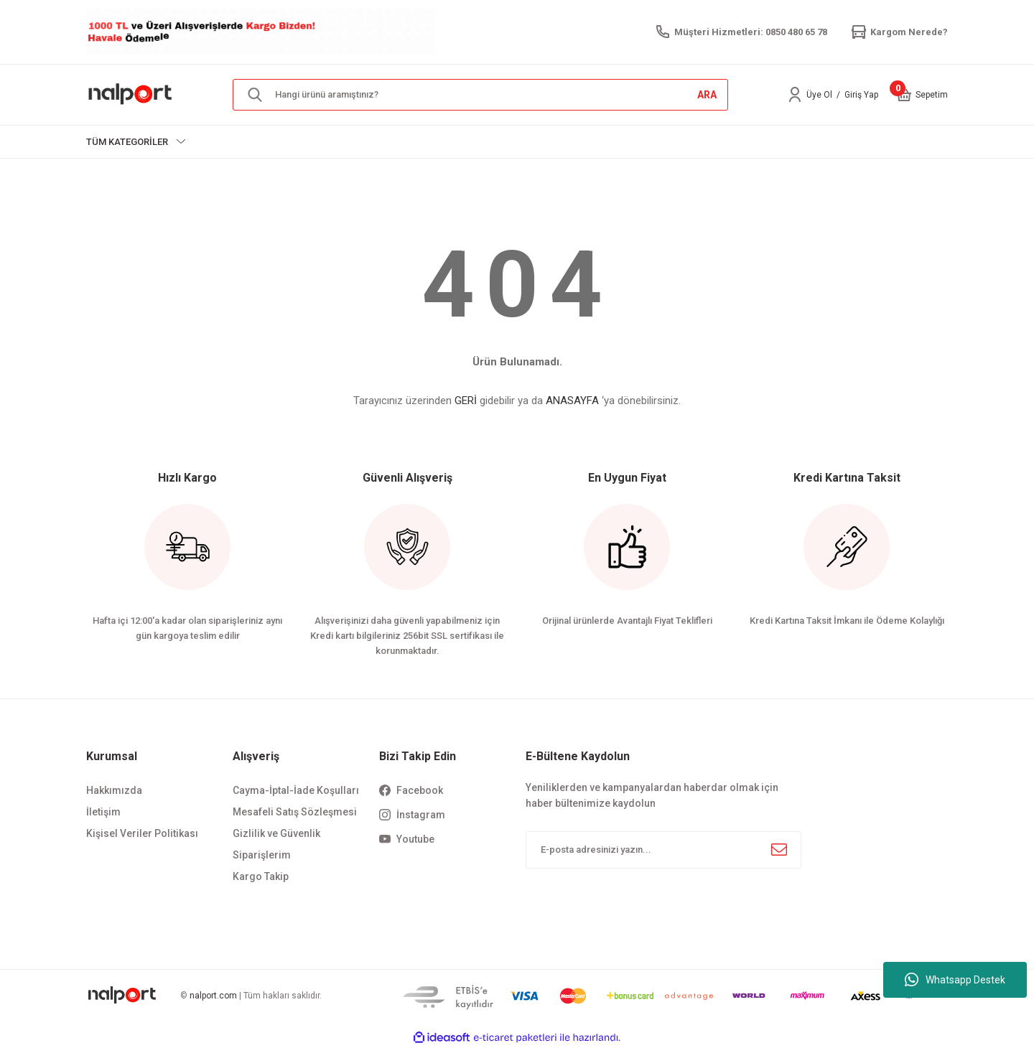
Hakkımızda (114, 790)
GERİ (466, 400)
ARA (707, 94)
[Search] (480, 95)
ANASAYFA (572, 400)
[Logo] (130, 94)
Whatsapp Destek (955, 980)
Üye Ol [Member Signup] (819, 95)
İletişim (103, 812)
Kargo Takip (261, 876)
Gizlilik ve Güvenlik (276, 833)
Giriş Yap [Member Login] (861, 95)
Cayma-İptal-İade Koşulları (296, 790)
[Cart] (904, 94)
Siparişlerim (262, 855)
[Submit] (779, 850)
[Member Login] (795, 94)
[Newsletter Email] (663, 850)
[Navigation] (135, 142)
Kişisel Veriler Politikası (142, 833)
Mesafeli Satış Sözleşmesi (295, 812)
